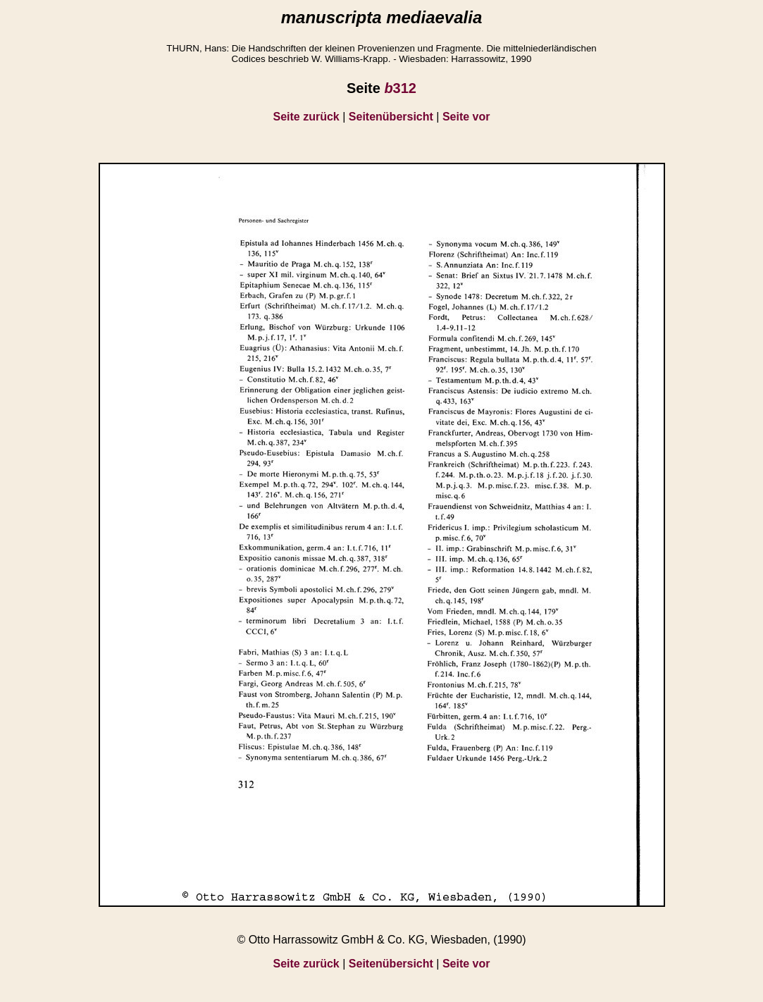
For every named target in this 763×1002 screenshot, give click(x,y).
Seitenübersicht (391, 117)
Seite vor (466, 117)
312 (400, 88)
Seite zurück (306, 117)
